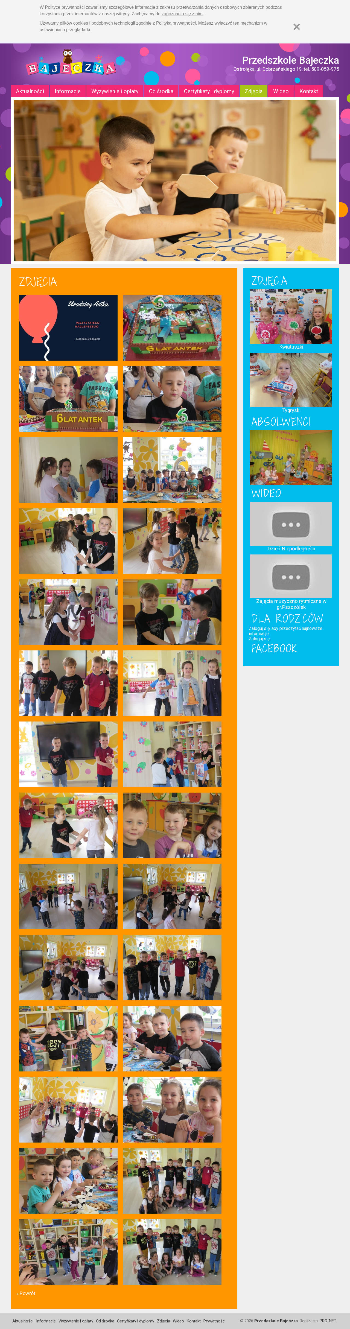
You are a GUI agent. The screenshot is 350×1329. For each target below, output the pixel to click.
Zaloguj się (259, 638)
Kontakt (308, 91)
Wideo (281, 91)
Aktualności (30, 91)
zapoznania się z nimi (182, 13)
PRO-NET (328, 1320)
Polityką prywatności (176, 23)
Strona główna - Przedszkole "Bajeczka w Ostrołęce (71, 64)
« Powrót (25, 1293)
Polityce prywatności (65, 7)
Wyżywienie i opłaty (114, 91)
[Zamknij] (296, 27)
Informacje (68, 91)
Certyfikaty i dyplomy (209, 91)
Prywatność (214, 1321)
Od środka (161, 91)
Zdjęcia (253, 91)
